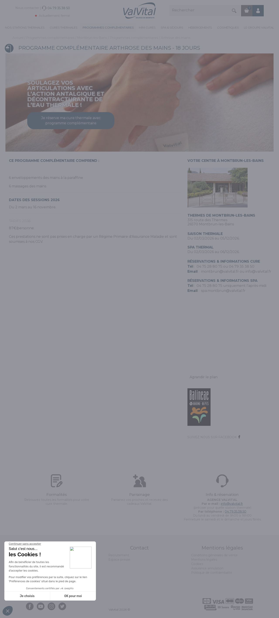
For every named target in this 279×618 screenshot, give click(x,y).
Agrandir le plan (204, 377)
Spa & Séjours (172, 27)
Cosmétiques (228, 27)
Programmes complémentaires (108, 27)
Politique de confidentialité (211, 573)
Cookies (197, 564)
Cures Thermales (64, 27)
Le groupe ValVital (259, 27)
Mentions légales (204, 560)
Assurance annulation (207, 568)
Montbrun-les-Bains (92, 38)
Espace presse (119, 560)
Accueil (18, 38)
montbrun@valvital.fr (220, 271)
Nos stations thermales (25, 27)
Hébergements (200, 27)
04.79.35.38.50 (235, 512)
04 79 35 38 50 (241, 266)
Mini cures (147, 27)
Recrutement (118, 555)
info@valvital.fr (258, 271)
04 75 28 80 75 (209, 266)
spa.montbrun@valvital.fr (223, 291)
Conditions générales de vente (214, 555)
